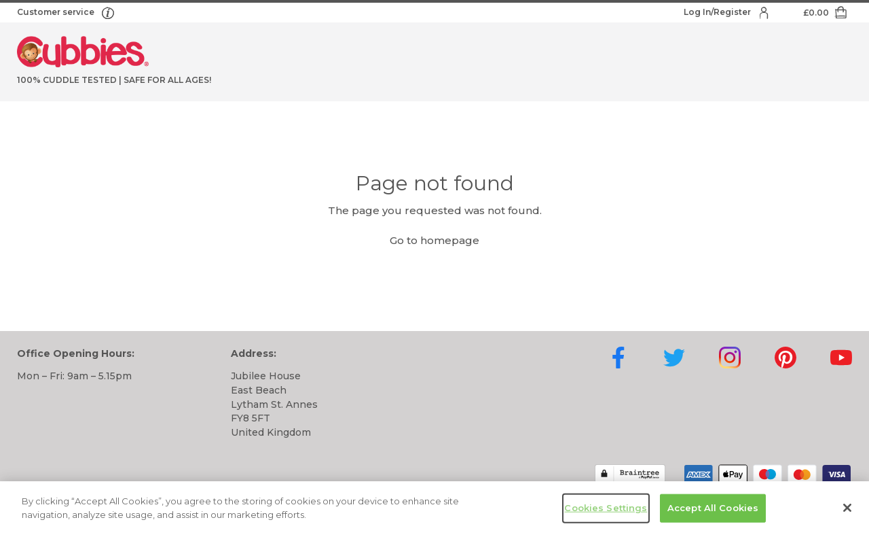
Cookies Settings (605, 510)
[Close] (847, 510)
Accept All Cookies (712, 510)
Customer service (56, 12)
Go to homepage (434, 240)
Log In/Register (718, 12)
